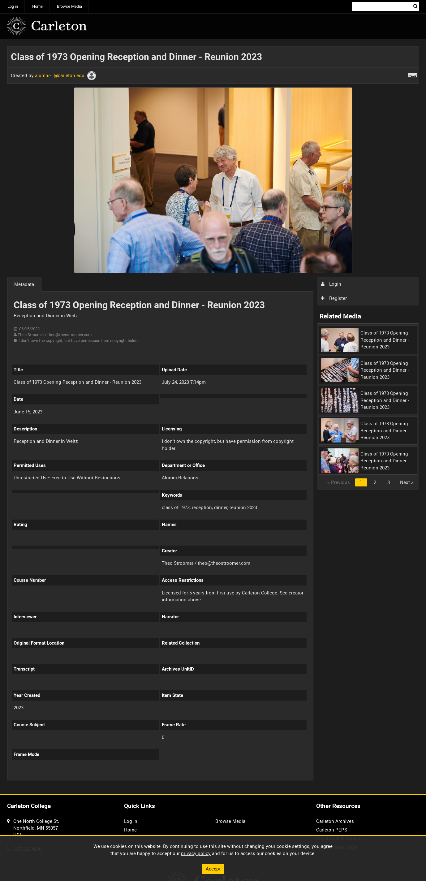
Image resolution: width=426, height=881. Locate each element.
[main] (213, 416)
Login (331, 284)
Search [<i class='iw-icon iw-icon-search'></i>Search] (415, 6)
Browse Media (69, 6)
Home (37, 6)
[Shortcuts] (412, 73)
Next (407, 482)
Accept (213, 869)
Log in (12, 6)
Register (334, 298)
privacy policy (196, 853)
